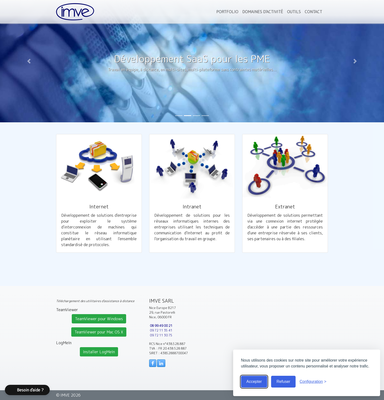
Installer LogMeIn (99, 351)
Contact (313, 11)
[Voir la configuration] (313, 381)
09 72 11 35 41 (161, 330)
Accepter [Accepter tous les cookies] (254, 381)
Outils (294, 11)
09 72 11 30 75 (161, 335)
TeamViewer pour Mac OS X (98, 332)
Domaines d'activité (262, 11)
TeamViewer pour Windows (99, 318)
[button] (29, 61)
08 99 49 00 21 (161, 325)
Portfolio (227, 11)
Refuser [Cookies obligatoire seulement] (283, 381)
